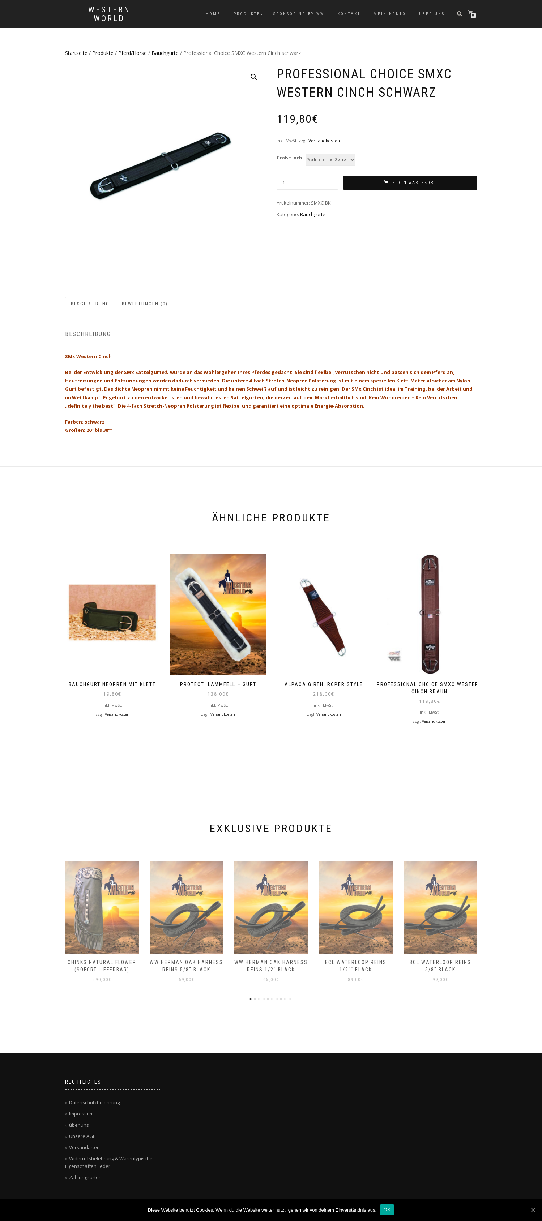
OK (387, 1209)
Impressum (81, 1112)
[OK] (533, 1209)
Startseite (76, 53)
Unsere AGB (82, 1134)
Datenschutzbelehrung (94, 1101)
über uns (432, 14)
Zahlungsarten (85, 1176)
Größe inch (289, 158)
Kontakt (348, 14)
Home (213, 14)
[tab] (90, 304)
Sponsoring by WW (298, 14)
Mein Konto (390, 14)
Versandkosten (324, 140)
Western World (109, 14)
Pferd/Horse (132, 53)
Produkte (247, 14)
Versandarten (84, 1146)
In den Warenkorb (413, 182)
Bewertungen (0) (145, 303)
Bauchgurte (165, 53)
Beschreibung (90, 303)
